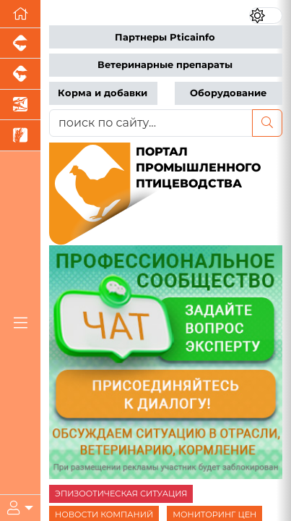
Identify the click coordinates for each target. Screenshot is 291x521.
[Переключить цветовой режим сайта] (265, 15)
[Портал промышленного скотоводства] (20, 74)
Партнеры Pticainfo (165, 37)
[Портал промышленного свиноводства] (20, 43)
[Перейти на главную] (20, 14)
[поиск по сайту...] (151, 123)
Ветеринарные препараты (165, 64)
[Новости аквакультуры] (20, 105)
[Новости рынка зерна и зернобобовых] (20, 135)
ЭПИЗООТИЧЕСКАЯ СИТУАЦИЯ (121, 493)
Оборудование (228, 93)
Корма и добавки (102, 93)
